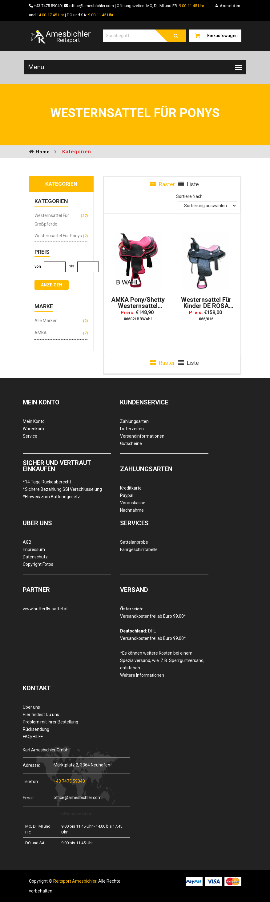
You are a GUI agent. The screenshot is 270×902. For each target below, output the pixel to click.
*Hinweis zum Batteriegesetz (51, 496)
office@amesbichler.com (91, 5)
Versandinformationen (142, 436)
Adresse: (31, 765)
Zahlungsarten (134, 421)
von (37, 266)
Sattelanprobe (134, 542)
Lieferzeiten (132, 428)
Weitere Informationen (142, 675)
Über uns (31, 707)
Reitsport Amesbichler (74, 881)
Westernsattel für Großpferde (51, 219)
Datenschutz (35, 556)
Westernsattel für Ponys (58, 235)
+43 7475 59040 (48, 5)
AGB (27, 542)
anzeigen (51, 284)
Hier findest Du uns (41, 714)
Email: (28, 797)
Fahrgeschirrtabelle (139, 549)
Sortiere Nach (189, 196)
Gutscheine (131, 443)
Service (30, 436)
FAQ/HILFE (33, 736)
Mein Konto (34, 421)
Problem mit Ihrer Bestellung (50, 721)
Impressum (34, 549)
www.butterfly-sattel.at (45, 608)
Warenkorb (33, 428)
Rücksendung (36, 729)
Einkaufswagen (222, 35)
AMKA (40, 332)
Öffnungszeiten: (76, 814)
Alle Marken (46, 320)
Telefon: (31, 781)
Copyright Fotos (38, 564)
